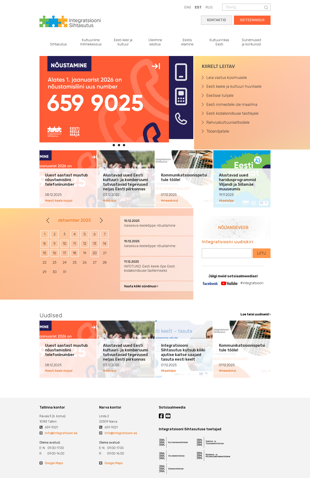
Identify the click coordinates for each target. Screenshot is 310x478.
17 (64, 253)
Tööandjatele (217, 131)
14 (104, 244)
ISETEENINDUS (252, 20)
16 (54, 253)
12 (84, 244)
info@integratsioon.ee (61, 433)
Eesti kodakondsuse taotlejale (232, 113)
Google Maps (54, 463)
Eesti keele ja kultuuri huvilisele (233, 86)
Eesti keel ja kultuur (123, 42)
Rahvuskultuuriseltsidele (228, 122)
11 (74, 244)
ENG (187, 7)
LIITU (261, 253)
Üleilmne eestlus (155, 42)
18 (74, 253)
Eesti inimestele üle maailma (231, 104)
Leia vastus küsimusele (226, 77)
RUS (209, 7)
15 (44, 253)
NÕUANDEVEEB (233, 227)
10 (64, 244)
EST (198, 7)
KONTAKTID (216, 20)
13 (94, 244)
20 (95, 253)
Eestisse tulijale (220, 95)
